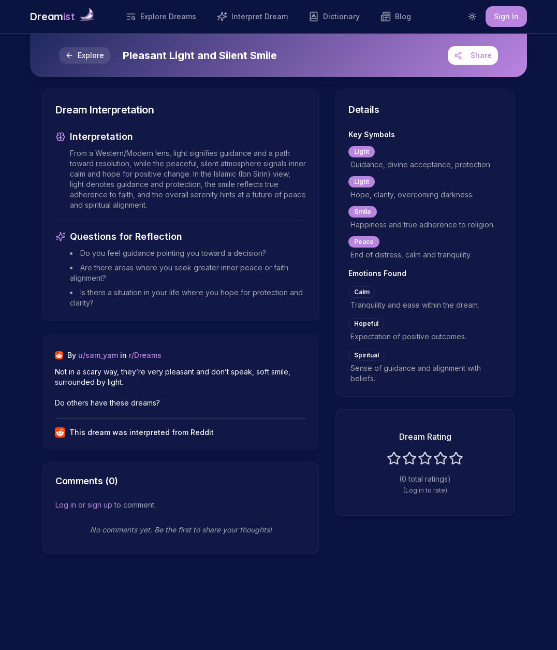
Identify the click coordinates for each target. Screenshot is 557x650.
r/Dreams (145, 355)
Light (361, 151)
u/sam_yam (98, 355)
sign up (99, 504)
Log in (65, 504)
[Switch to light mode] (472, 16)
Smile (362, 211)
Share (473, 55)
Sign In (506, 16)
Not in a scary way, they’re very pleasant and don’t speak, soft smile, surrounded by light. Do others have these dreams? (173, 387)
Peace (364, 241)
